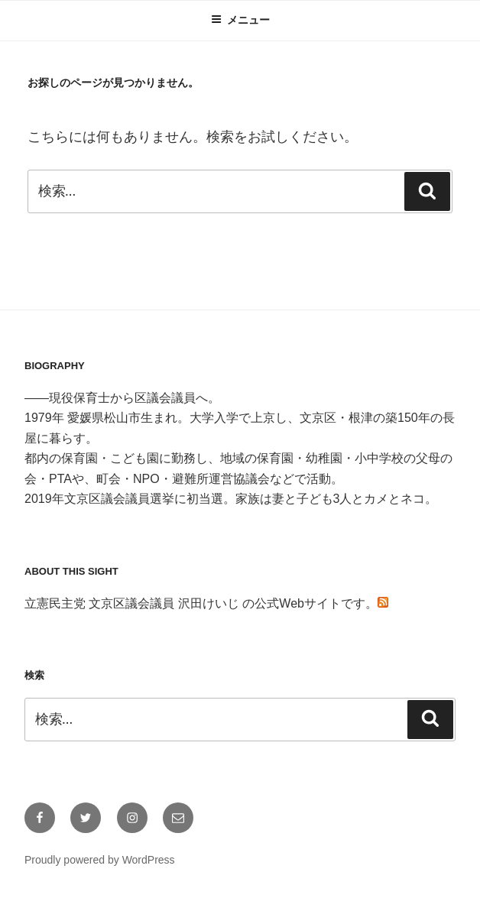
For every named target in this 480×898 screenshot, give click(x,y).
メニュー (240, 20)
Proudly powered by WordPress (99, 860)
